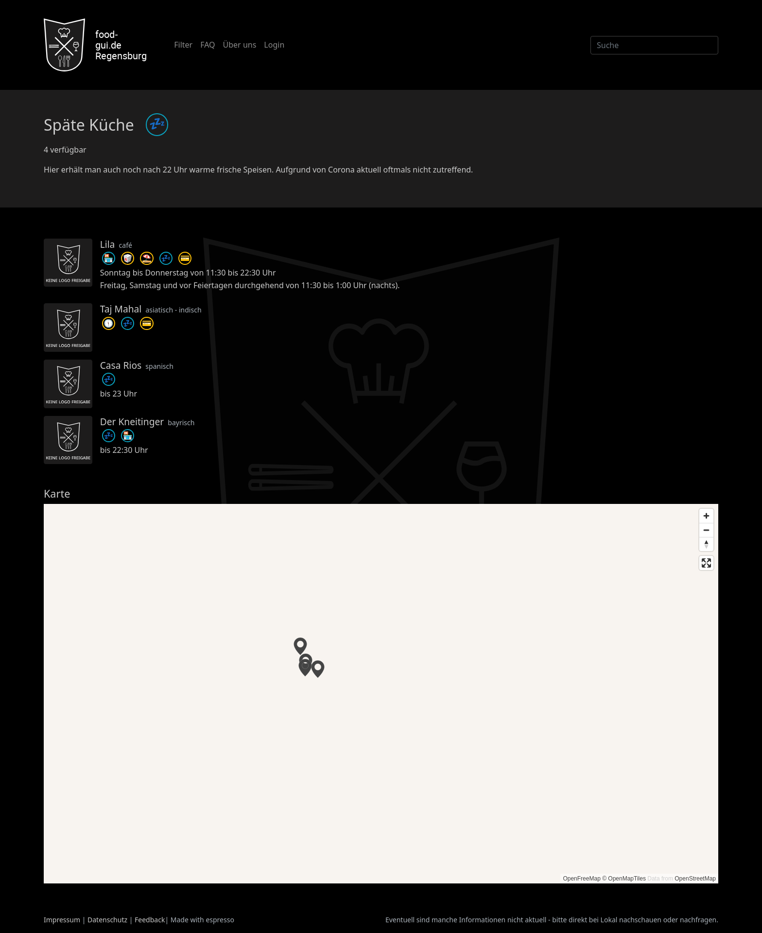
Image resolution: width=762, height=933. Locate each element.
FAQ (207, 44)
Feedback (150, 919)
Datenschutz (107, 919)
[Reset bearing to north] (706, 544)
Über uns (240, 44)
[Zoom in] (706, 516)
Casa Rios (121, 365)
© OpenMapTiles (624, 878)
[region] (381, 693)
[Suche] (654, 45)
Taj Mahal (121, 308)
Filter (183, 44)
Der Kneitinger (132, 421)
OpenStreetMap (695, 878)
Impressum (62, 919)
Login (274, 44)
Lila (107, 244)
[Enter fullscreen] (706, 563)
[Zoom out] (706, 530)
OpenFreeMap (581, 878)
